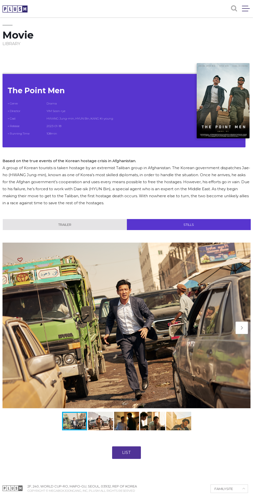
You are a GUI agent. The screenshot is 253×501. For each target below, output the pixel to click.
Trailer (64, 225)
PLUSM (15, 9)
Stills (188, 225)
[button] (241, 328)
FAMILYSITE (223, 489)
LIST (126, 452)
